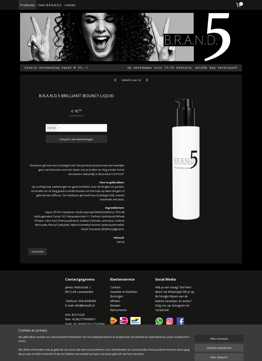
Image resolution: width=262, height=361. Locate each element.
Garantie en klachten (123, 292)
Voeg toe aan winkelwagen (76, 139)
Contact (70, 5)
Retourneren (118, 310)
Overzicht (37, 251)
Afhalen (115, 301)
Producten (27, 5)
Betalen (115, 305)
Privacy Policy (74, 338)
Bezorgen (116, 296)
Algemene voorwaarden (81, 333)
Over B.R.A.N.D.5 (49, 5)
